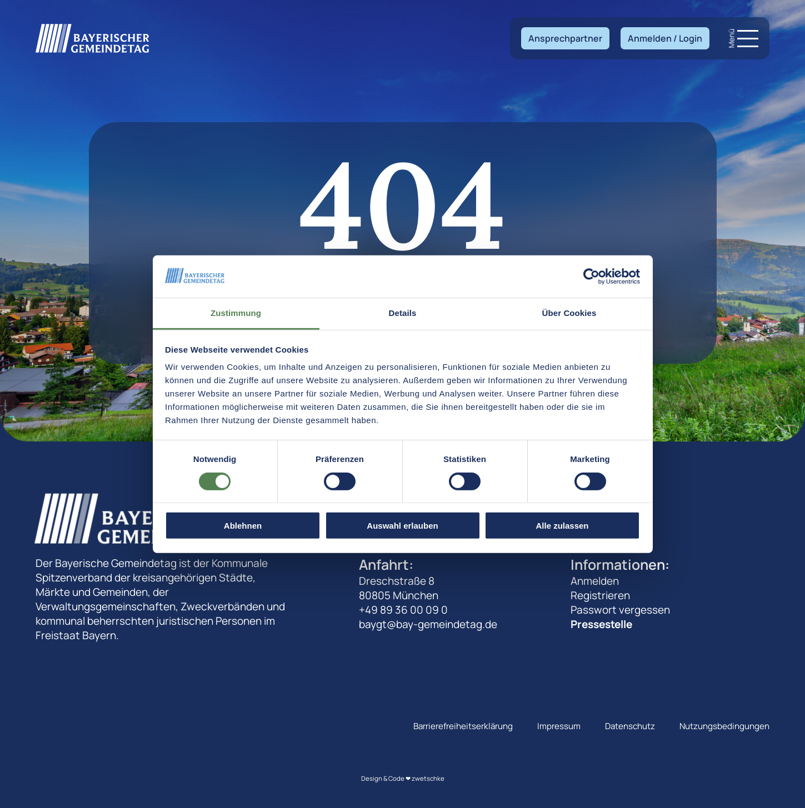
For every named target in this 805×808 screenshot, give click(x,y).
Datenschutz (630, 726)
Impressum (559, 726)
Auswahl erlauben (402, 525)
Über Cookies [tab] (569, 313)
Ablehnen (243, 525)
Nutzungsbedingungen (724, 726)
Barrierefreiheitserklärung (463, 726)
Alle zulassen (562, 525)
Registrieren (600, 595)
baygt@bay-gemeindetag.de (428, 624)
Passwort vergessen (620, 610)
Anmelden (595, 581)
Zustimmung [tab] (236, 313)
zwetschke (428, 778)
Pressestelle (601, 624)
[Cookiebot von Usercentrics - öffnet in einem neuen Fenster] (591, 276)
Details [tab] (403, 313)
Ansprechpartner (565, 38)
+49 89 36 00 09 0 (403, 610)
